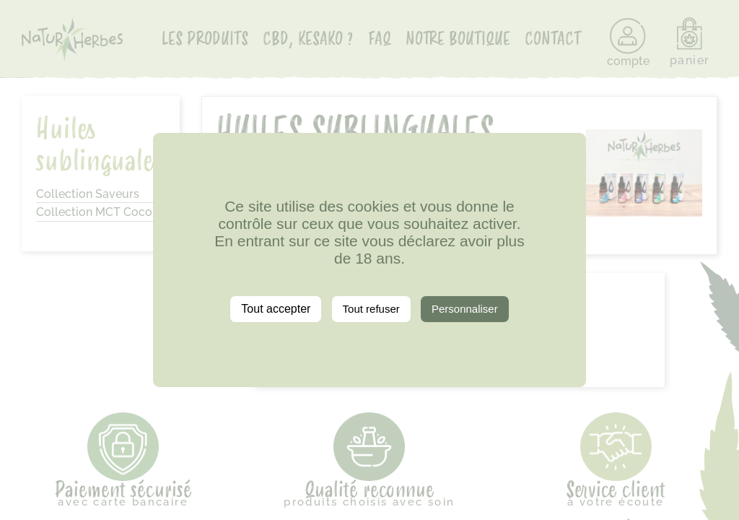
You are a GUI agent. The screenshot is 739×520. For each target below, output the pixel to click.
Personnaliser (465, 309)
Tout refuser (371, 309)
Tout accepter (275, 309)
